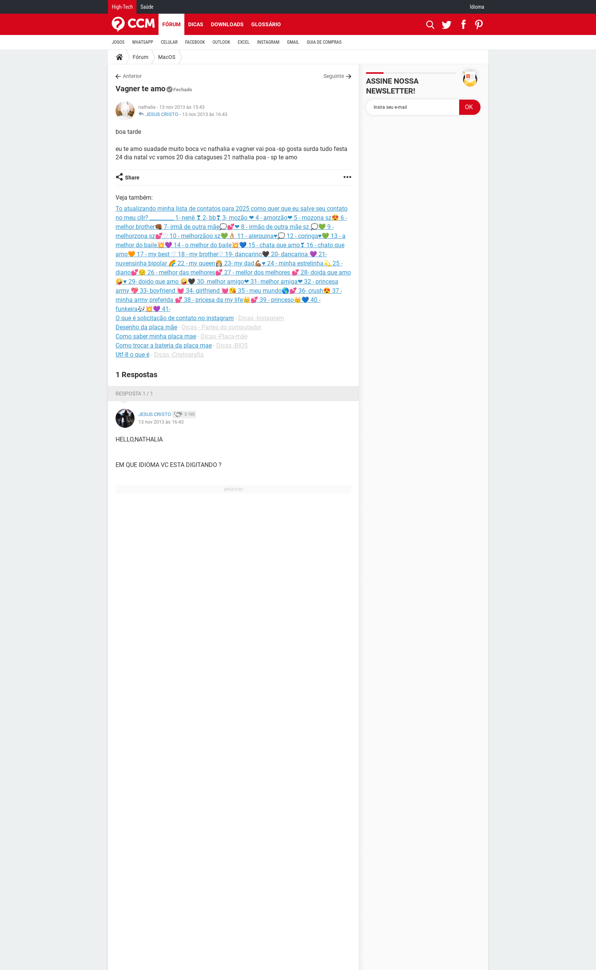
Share (132, 178)
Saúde (146, 7)
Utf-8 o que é (132, 354)
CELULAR (169, 42)
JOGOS (118, 42)
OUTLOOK (221, 42)
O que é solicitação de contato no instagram (175, 318)
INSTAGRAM (268, 42)
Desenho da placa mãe (146, 327)
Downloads (227, 24)
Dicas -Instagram (261, 318)
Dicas (195, 24)
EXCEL (243, 42)
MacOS (166, 57)
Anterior (132, 76)
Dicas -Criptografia (179, 354)
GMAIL (293, 42)
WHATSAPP (142, 42)
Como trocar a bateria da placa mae (164, 345)
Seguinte (333, 76)
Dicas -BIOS (232, 345)
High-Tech (122, 7)
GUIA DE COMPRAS (324, 42)
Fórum (171, 24)
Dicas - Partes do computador (221, 327)
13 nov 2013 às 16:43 (204, 114)
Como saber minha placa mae (156, 336)
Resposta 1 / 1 (134, 394)
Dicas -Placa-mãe (224, 336)
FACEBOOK (195, 42)
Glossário (266, 24)
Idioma (477, 7)
